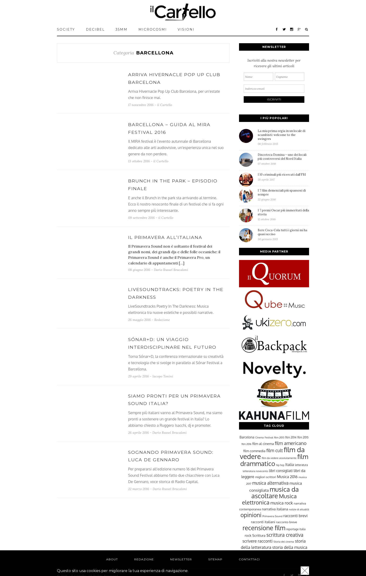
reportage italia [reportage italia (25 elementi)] (296, 529)
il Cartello (164, 105)
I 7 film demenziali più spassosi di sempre (283, 194)
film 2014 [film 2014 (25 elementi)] (290, 437)
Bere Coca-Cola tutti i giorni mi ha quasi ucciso (283, 234)
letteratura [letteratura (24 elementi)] (301, 465)
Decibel (95, 29)
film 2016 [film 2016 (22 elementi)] (246, 444)
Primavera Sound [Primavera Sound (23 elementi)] (272, 516)
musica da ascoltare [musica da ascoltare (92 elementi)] (275, 492)
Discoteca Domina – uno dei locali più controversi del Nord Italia (283, 159)
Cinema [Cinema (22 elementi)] (259, 437)
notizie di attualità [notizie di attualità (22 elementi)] (299, 509)
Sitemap (215, 559)
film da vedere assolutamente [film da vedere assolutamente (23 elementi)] (279, 458)
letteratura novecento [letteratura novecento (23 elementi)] (255, 471)
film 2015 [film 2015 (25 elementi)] (303, 437)
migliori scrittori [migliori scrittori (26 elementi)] (265, 477)
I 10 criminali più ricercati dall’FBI (283, 177)
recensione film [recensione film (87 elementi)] (264, 528)
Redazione (162, 320)
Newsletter (181, 559)
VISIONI (186, 29)
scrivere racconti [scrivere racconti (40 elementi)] (257, 541)
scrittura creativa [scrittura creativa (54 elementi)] (284, 535)
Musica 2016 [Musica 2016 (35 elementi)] (287, 476)
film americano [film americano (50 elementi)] (290, 443)
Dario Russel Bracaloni (171, 270)
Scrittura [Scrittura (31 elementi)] (258, 535)
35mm (121, 29)
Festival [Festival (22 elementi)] (269, 437)
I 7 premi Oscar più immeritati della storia (283, 214)
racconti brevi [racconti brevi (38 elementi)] (295, 515)
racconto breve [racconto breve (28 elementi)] (286, 522)
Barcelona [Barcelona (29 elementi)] (246, 437)
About (112, 559)
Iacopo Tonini (162, 376)
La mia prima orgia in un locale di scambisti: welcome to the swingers (283, 137)
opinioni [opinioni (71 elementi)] (250, 515)
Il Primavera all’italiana (165, 237)
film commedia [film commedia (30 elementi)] (254, 451)
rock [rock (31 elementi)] (248, 535)
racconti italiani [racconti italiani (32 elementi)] (263, 521)
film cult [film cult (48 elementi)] (274, 450)
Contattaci (249, 559)
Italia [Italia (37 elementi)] (289, 464)
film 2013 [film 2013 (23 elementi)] (279, 437)
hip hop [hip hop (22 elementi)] (280, 465)
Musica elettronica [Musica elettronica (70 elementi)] (269, 499)
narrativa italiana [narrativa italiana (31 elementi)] (275, 509)
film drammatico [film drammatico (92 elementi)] (274, 460)
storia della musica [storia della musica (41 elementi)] (289, 547)
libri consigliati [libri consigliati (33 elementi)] (280, 470)
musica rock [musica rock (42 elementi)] (281, 502)
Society (66, 29)
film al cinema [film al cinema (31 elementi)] (263, 443)
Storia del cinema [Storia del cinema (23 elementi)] (284, 541)
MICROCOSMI (152, 29)
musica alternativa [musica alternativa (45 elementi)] (270, 483)
